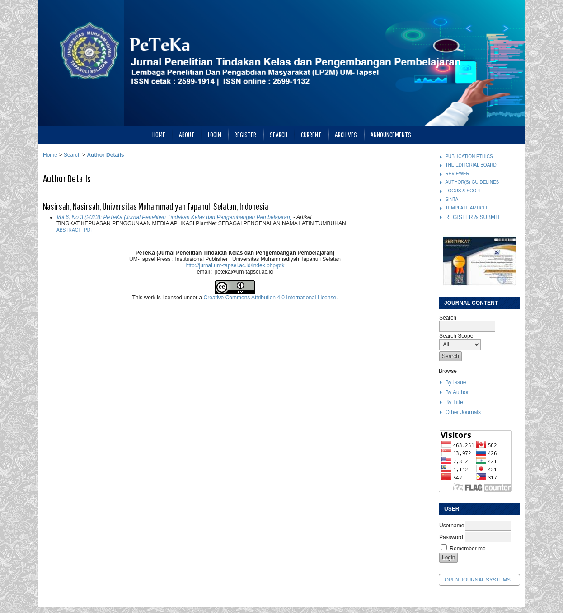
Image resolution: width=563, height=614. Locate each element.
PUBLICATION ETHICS (469, 156)
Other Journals (463, 412)
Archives (346, 134)
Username (451, 525)
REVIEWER (457, 173)
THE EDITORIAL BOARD (470, 165)
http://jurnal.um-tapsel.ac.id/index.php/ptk (235, 265)
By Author (457, 392)
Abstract (68, 230)
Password (451, 537)
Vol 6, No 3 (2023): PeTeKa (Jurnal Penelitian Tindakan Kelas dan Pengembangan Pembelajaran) (174, 217)
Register (245, 134)
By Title (454, 402)
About (186, 134)
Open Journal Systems (478, 579)
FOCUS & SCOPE (463, 190)
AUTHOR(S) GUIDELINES (472, 182)
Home (158, 134)
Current (311, 134)
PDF (88, 230)
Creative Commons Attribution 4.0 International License (270, 297)
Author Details (105, 155)
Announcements (391, 134)
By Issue (455, 382)
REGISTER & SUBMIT (472, 217)
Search (278, 134)
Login (214, 134)
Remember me (467, 548)
